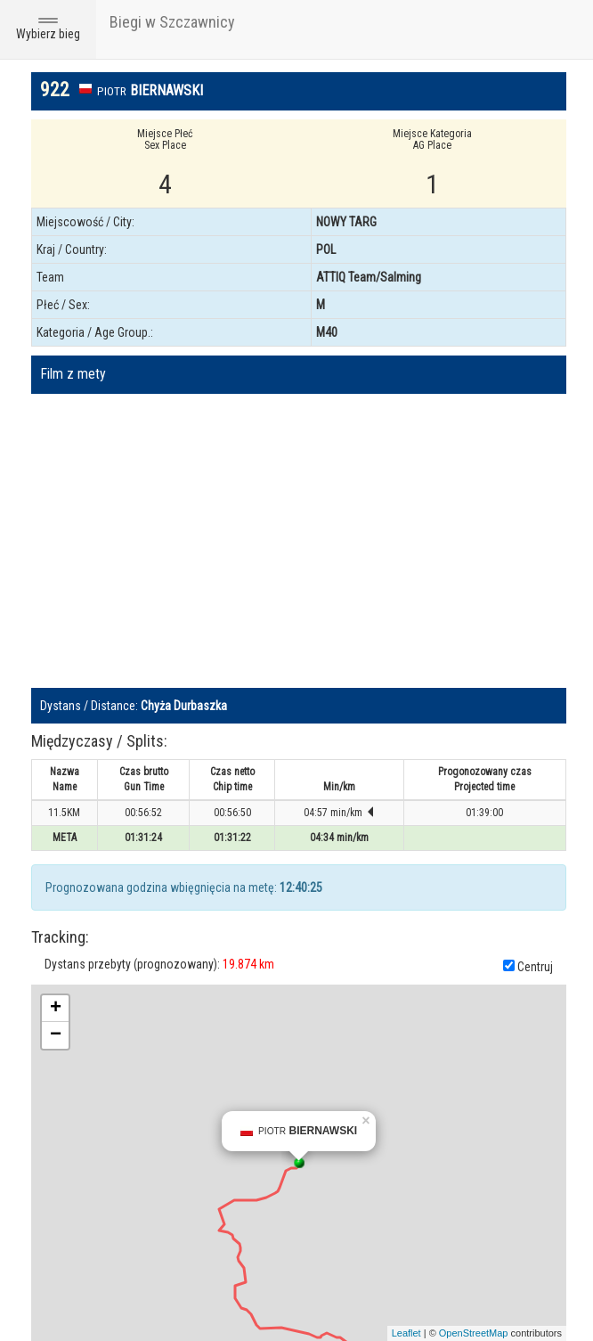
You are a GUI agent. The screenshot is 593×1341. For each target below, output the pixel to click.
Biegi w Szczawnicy (172, 21)
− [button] (55, 1035)
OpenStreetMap (473, 1333)
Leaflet (406, 1333)
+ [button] (55, 1008)
